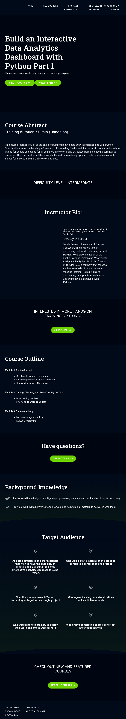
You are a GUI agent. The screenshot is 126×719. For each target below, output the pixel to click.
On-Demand (100, 9)
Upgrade (60, 6)
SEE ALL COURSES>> (62, 678)
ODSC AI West (12, 702)
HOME (25, 6)
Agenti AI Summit (35, 702)
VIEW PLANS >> (50, 82)
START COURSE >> (20, 82)
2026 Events (32, 699)
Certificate (114, 6)
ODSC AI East (12, 706)
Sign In (117, 9)
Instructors (12, 699)
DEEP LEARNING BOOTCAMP (86, 6)
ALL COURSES (41, 6)
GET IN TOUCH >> (62, 454)
